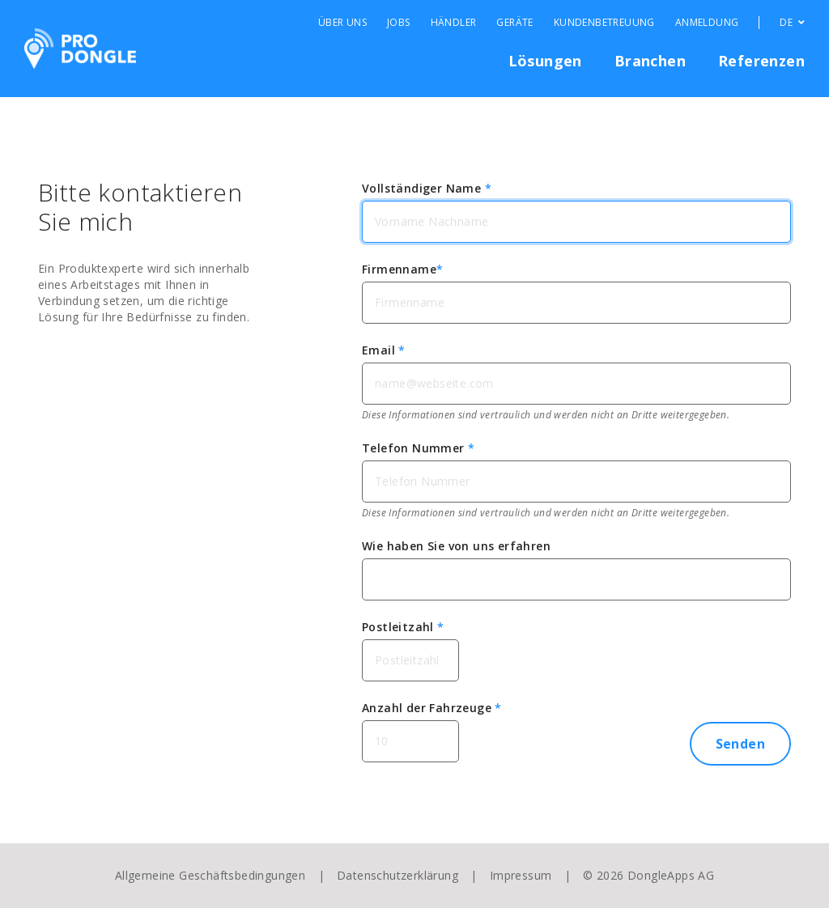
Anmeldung (707, 22)
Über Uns (342, 22)
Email (384, 350)
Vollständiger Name (426, 188)
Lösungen (545, 60)
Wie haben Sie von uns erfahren (456, 546)
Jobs (398, 22)
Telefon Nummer (418, 448)
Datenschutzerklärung (397, 875)
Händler (454, 22)
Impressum (521, 875)
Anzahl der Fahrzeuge (432, 707)
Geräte (514, 22)
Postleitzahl (403, 626)
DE (792, 22)
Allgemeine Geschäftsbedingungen (210, 875)
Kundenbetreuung (604, 22)
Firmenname (402, 269)
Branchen (650, 60)
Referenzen (761, 60)
